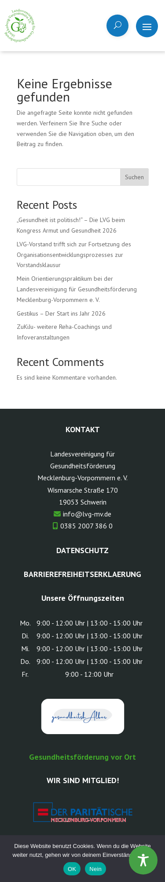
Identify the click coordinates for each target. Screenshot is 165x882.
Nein (95, 869)
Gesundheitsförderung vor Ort (82, 757)
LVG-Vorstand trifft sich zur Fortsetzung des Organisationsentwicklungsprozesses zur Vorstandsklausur (74, 254)
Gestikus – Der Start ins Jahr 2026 (61, 313)
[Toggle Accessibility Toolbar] (143, 860)
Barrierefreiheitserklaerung (82, 574)
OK (72, 869)
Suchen (134, 177)
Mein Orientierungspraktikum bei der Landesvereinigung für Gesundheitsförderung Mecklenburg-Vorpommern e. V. (77, 289)
